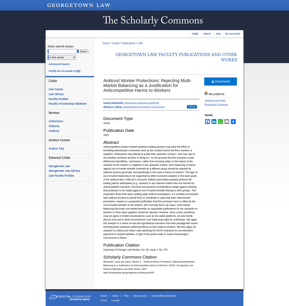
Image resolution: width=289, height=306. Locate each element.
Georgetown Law (59, 166)
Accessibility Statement (164, 295)
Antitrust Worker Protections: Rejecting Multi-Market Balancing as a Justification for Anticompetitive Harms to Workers (147, 85)
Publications (128, 42)
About (115, 295)
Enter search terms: (61, 46)
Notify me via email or (64, 71)
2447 (140, 42)
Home (106, 42)
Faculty (116, 42)
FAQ (126, 295)
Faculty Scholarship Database (68, 103)
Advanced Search (59, 64)
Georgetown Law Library (64, 170)
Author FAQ (56, 148)
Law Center (56, 89)
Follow (192, 106)
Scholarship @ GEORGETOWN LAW (144, 20)
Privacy (104, 300)
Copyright (115, 300)
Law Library (56, 94)
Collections (56, 121)
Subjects (54, 126)
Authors (54, 130)
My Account (140, 295)
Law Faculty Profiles (61, 175)
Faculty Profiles (58, 99)
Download (221, 81)
